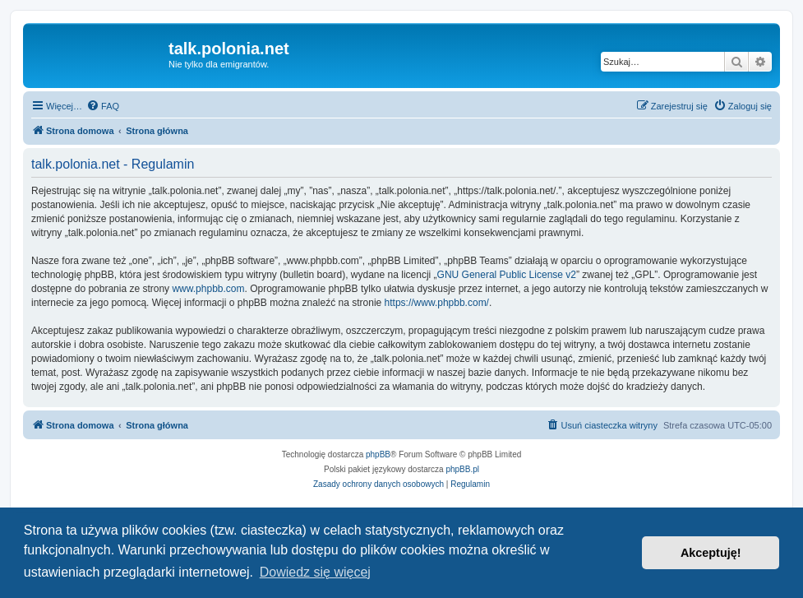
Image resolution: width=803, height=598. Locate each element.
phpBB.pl (462, 469)
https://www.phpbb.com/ (437, 302)
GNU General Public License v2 (506, 274)
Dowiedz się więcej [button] (315, 572)
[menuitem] (102, 106)
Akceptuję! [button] (711, 552)
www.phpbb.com (208, 288)
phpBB (378, 454)
